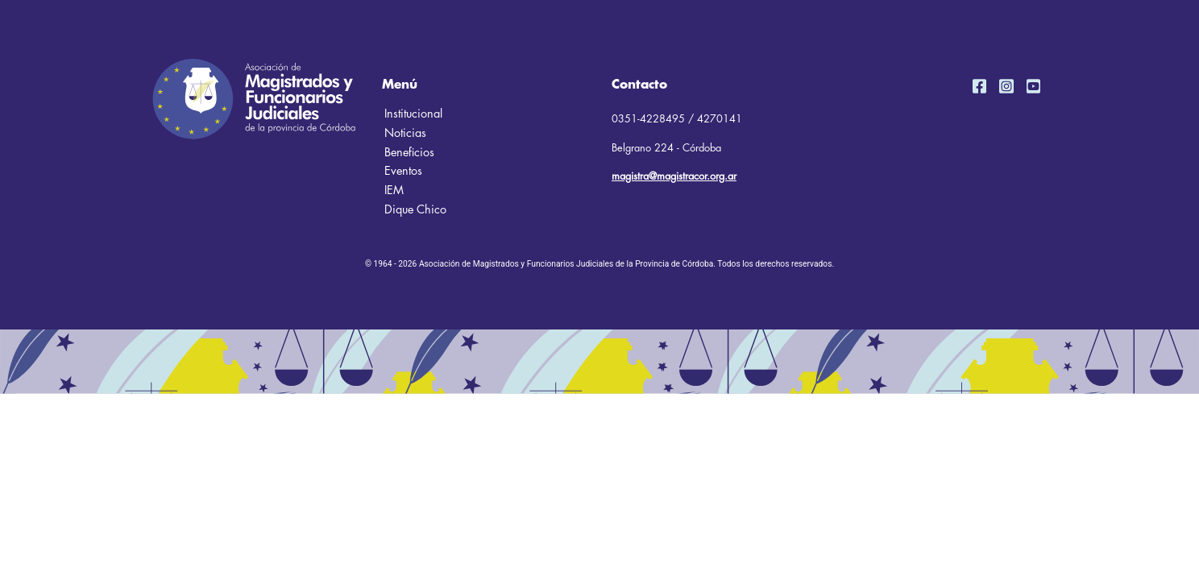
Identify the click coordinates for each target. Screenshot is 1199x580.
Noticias (405, 133)
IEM (394, 190)
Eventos (403, 171)
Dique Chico (415, 210)
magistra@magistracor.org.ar (674, 176)
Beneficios (409, 153)
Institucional (413, 114)
